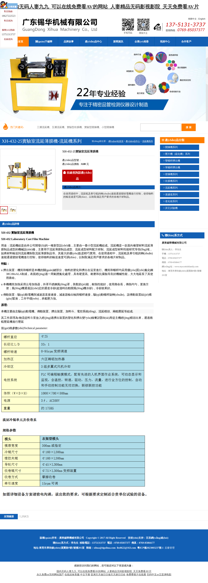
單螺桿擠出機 (172, 167)
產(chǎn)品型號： (71, 160)
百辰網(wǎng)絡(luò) (157, 538)
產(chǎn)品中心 (133, 141)
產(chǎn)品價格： (71, 164)
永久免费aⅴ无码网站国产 (50, 574)
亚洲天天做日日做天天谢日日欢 (108, 574)
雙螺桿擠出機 (172, 160)
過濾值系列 (171, 194)
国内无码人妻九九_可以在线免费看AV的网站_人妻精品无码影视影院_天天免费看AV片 (104, 6)
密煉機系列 (171, 174)
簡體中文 (192, 19)
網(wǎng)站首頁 (115, 141)
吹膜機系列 (171, 181)
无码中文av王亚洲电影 (159, 574)
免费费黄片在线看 (136, 574)
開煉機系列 (171, 147)
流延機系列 (147, 141)
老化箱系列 (171, 201)
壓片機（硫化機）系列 (177, 154)
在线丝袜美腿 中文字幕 (77, 574)
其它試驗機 (171, 208)
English (201, 19)
